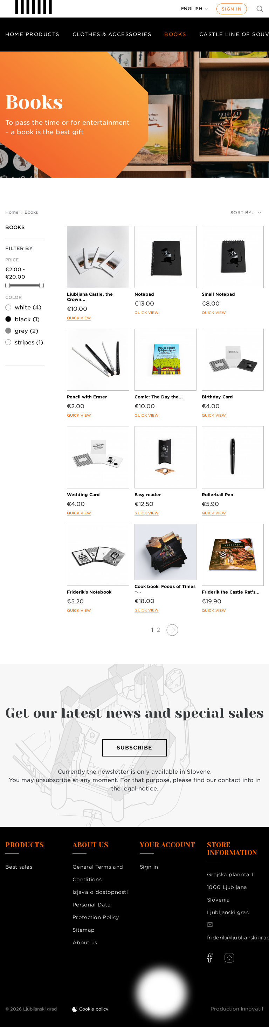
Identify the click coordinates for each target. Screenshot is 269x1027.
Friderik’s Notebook (89, 592)
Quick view (79, 318)
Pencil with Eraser (87, 396)
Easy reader (147, 494)
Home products (32, 34)
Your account (167, 845)
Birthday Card (217, 396)
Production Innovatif (237, 1009)
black (27, 319)
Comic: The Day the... (158, 396)
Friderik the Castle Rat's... (231, 592)
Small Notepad (218, 294)
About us (85, 942)
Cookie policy (94, 1009)
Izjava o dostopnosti (100, 892)
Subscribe (134, 748)
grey (26, 331)
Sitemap (84, 930)
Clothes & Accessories (112, 34)
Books (175, 34)
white (28, 307)
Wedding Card (83, 494)
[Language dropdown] (194, 9)
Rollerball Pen (217, 494)
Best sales (18, 867)
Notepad (144, 294)
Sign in (232, 9)
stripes (29, 342)
